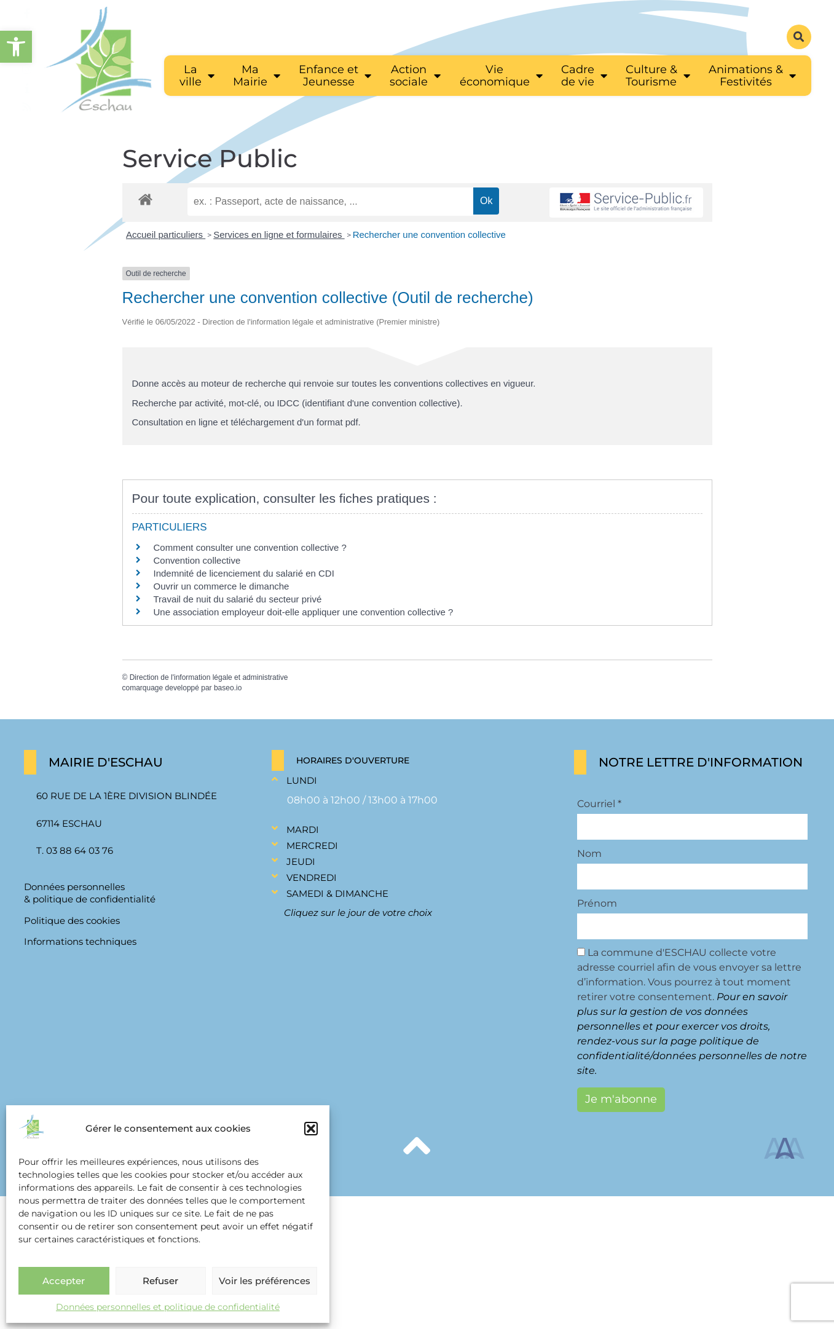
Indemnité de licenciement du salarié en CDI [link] (244, 573)
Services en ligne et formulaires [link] (278, 234)
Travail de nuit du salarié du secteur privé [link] (238, 599)
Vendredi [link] (311, 877)
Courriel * (599, 804)
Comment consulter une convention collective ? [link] (250, 547)
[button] (311, 1128)
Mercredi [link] (312, 845)
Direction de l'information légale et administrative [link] (209, 677)
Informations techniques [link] (80, 941)
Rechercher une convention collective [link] (429, 234)
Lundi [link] (301, 780)
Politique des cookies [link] (72, 920)
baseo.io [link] (228, 688)
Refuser (160, 1281)
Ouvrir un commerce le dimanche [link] (221, 586)
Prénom (597, 904)
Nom (589, 854)
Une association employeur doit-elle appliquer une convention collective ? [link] (304, 612)
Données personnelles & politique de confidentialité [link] (89, 893)
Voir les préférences (264, 1281)
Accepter (63, 1281)
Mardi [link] (302, 829)
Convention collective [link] (197, 560)
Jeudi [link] (300, 861)
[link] (16, 47)
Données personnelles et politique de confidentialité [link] (168, 1306)
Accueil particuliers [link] (165, 234)
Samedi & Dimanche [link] (337, 893)
